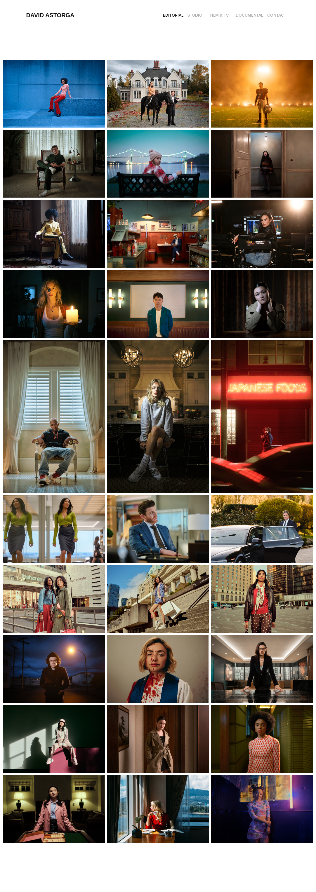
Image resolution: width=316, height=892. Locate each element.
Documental (249, 15)
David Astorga (50, 15)
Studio (194, 15)
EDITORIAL (173, 15)
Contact (276, 15)
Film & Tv (219, 15)
